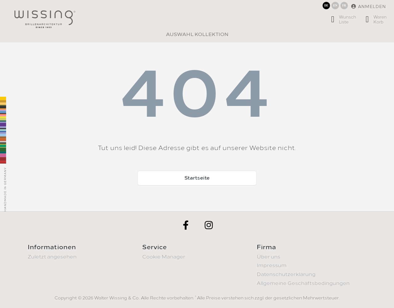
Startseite (197, 178)
